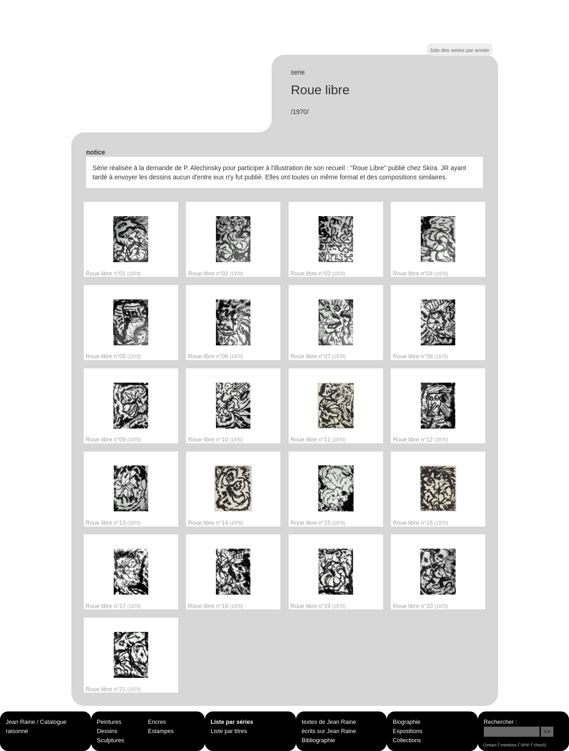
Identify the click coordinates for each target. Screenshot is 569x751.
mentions (508, 745)
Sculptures (110, 740)
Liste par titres (229, 731)
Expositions (407, 731)
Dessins (107, 731)
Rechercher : (500, 722)
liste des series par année (459, 50)
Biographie (406, 722)
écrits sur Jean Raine (329, 731)
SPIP (525, 745)
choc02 (540, 745)
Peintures (109, 722)
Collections (407, 740)
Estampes (161, 731)
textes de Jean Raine (329, 722)
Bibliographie (318, 740)
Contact (489, 745)
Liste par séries (232, 722)
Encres (157, 722)
